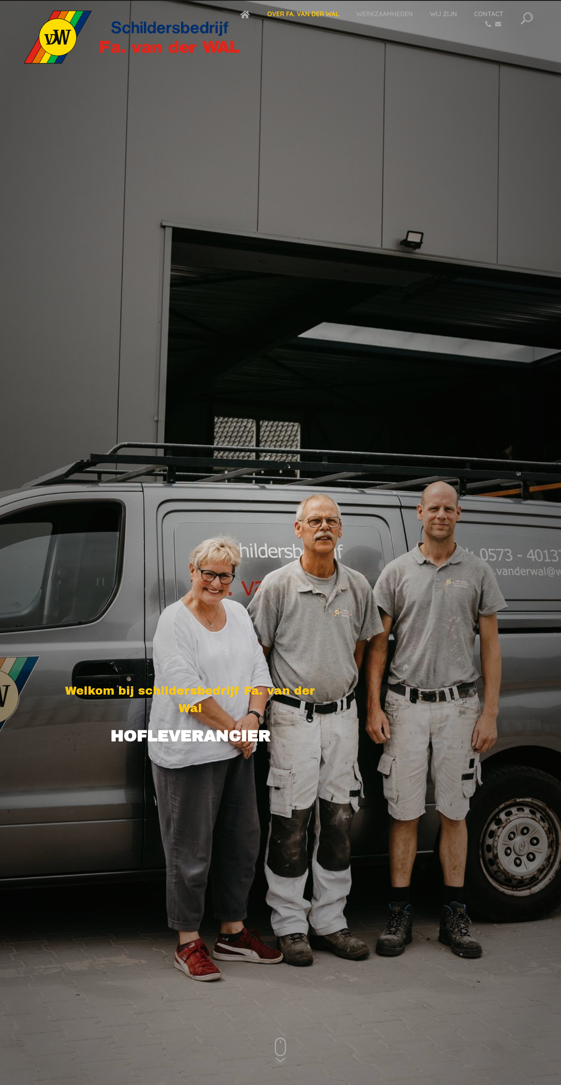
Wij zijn (443, 14)
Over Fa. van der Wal (303, 14)
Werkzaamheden (384, 14)
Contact (488, 14)
